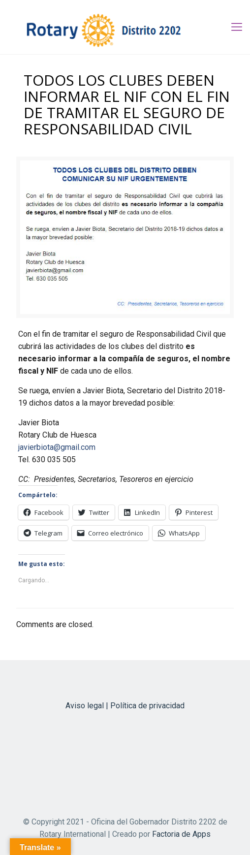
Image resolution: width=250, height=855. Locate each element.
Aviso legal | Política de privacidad (125, 705)
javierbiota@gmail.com (56, 447)
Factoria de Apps (181, 834)
